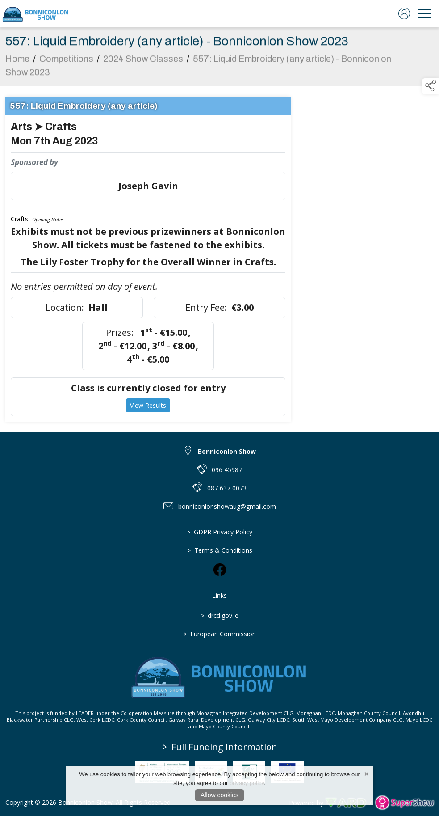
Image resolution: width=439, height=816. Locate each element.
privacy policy (247, 783)
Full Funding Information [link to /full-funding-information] (220, 747)
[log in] (404, 13)
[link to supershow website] (404, 803)
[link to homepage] (35, 13)
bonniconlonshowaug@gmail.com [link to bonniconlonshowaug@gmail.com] (227, 506)
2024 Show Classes (143, 61)
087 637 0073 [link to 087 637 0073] (227, 488)
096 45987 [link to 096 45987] (227, 469)
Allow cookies (219, 795)
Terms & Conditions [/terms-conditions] (219, 550)
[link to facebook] (219, 569)
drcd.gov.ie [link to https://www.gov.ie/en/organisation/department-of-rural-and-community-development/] (219, 615)
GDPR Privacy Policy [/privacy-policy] (219, 532)
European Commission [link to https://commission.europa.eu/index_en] (220, 634)
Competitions (66, 61)
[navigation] (424, 13)
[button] (430, 86)
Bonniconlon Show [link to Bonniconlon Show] (227, 451)
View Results (148, 407)
